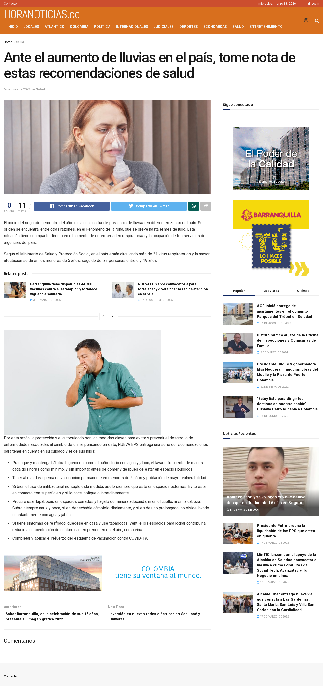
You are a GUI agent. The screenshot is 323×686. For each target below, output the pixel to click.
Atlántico (54, 27)
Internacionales (132, 27)
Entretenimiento (266, 27)
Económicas (215, 27)
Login (313, 3)
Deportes (188, 27)
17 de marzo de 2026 (243, 509)
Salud (238, 27)
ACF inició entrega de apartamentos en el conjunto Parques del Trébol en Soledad (284, 311)
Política (102, 27)
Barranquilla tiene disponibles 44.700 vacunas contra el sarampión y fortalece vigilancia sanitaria (63, 290)
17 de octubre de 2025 (155, 300)
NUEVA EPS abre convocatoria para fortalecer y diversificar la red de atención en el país (173, 290)
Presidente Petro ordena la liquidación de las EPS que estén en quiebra (286, 530)
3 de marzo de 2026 (45, 300)
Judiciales (164, 27)
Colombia (79, 27)
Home (8, 42)
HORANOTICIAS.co (42, 14)
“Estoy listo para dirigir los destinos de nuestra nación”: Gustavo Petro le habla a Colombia (287, 403)
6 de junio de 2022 (17, 89)
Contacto (10, 3)
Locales (31, 27)
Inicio (12, 27)
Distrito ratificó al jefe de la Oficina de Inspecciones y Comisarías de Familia (287, 340)
